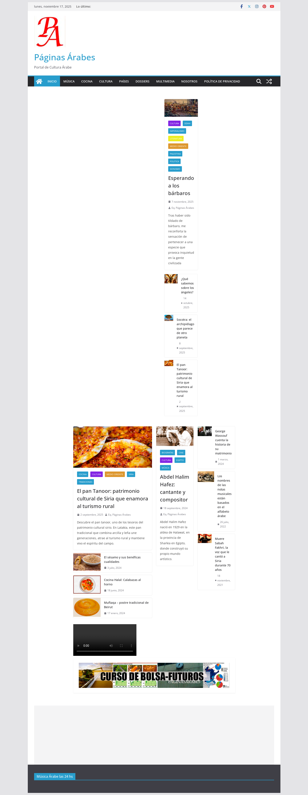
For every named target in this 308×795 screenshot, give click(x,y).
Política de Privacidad (222, 81)
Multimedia (165, 81)
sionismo (175, 168)
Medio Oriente (178, 146)
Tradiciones (85, 481)
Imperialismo (177, 130)
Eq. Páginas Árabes (183, 208)
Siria (131, 474)
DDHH (187, 123)
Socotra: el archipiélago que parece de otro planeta (185, 328)
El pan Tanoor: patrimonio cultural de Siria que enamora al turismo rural (185, 380)
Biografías (167, 452)
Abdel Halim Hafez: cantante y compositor (174, 488)
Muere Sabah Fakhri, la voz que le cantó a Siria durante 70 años (223, 554)
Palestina (175, 153)
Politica (174, 161)
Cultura (105, 81)
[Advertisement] (154, 735)
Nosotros (189, 81)
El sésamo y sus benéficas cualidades (122, 559)
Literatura (176, 138)
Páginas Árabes (64, 57)
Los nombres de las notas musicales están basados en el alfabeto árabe (224, 496)
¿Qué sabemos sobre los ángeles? (187, 285)
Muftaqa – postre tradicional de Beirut (126, 605)
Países (124, 81)
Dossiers (142, 81)
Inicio (52, 81)
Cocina (86, 81)
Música (69, 81)
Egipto (180, 460)
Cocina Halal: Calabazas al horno (122, 582)
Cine (181, 452)
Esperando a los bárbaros (181, 185)
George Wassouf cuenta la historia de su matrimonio (223, 442)
